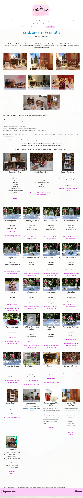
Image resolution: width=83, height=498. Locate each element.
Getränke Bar (30, 408)
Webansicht (78, 491)
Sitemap (14, 491)
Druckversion (6, 491)
